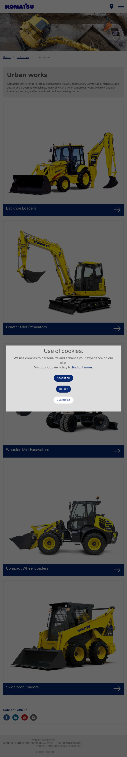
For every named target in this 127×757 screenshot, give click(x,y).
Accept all (63, 378)
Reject (63, 389)
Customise (63, 400)
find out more (82, 367)
